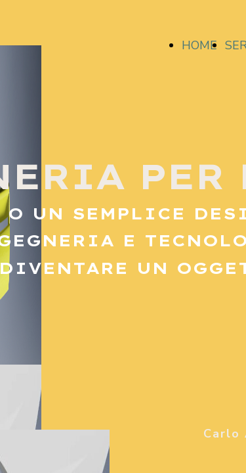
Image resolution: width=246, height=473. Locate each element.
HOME (199, 45)
